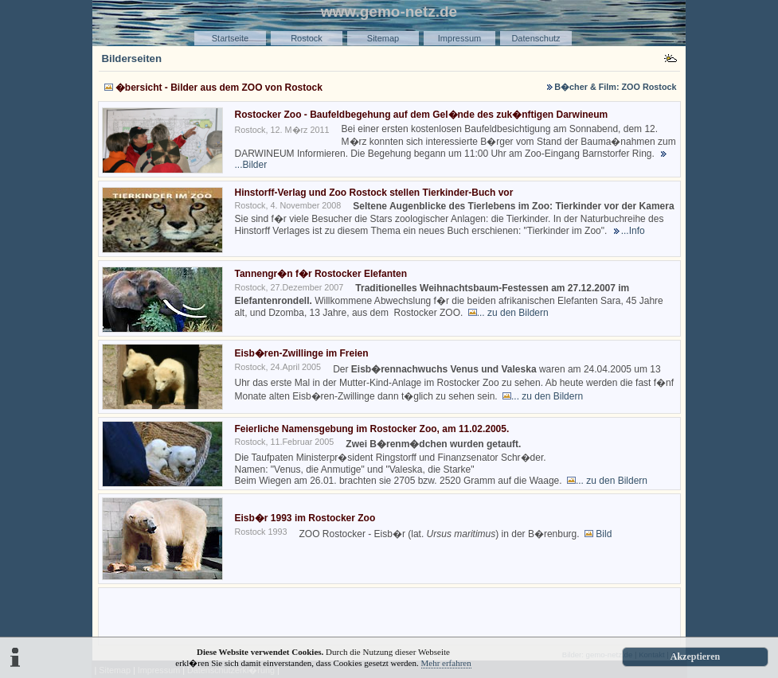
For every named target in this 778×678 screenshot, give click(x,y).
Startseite (230, 38)
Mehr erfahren (446, 663)
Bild (604, 534)
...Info (633, 230)
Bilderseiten (132, 58)
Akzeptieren (695, 656)
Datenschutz (535, 38)
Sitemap (383, 38)
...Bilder (251, 164)
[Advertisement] (389, 615)
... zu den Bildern (513, 312)
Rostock (307, 38)
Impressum (459, 38)
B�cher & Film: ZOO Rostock (615, 87)
